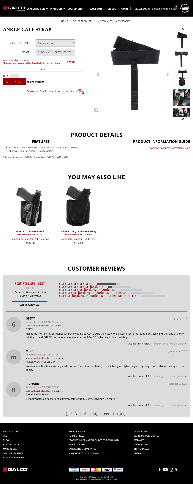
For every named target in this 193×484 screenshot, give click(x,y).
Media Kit (139, 440)
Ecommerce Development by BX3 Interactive (96, 479)
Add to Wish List (35, 82)
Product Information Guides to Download (93, 440)
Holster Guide (11, 444)
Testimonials (141, 448)
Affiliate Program (13, 457)
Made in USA (10, 448)
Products (57, 8)
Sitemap (138, 453)
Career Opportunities (146, 435)
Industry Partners (14, 453)
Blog (6, 440)
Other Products (82, 21)
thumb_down (177, 343)
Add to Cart (14, 82)
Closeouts (96, 8)
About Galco (10, 431)
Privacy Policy (76, 431)
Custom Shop (76, 8)
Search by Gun (37, 8)
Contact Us (140, 431)
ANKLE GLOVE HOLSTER (30, 233)
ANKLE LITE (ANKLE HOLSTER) (78, 233)
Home (64, 21)
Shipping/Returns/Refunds (83, 453)
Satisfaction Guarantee (82, 448)
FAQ (5, 435)
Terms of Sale (76, 435)
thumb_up (159, 343)
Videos (112, 8)
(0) (113, 290)
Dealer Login (142, 8)
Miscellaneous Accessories (114, 21)
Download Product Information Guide (169, 148)
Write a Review (29, 304)
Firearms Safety (77, 444)
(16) (91, 284)
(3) (102, 287)
